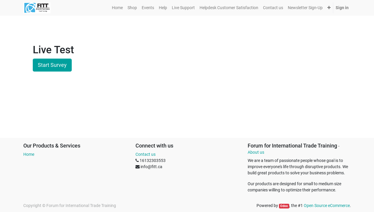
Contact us (145, 154)
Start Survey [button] (52, 65)
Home (28, 154)
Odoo (284, 206)
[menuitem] (117, 7)
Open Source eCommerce (327, 205)
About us (256, 152)
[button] (329, 7)
